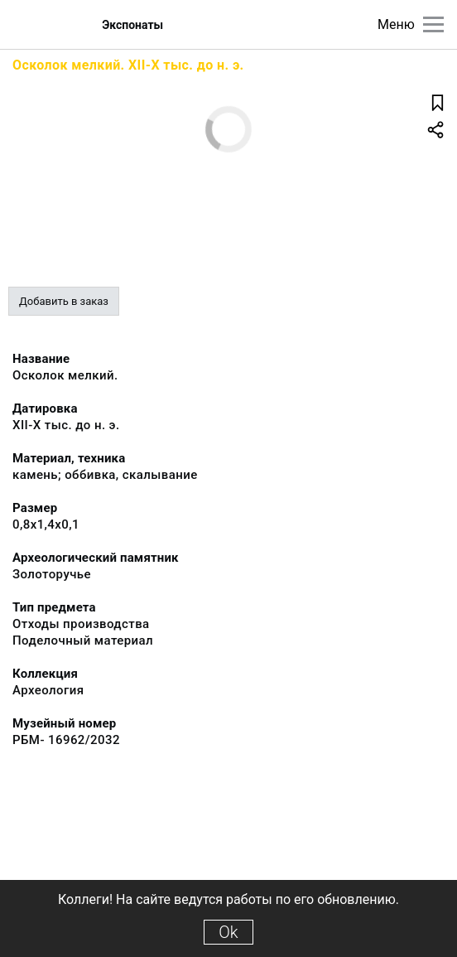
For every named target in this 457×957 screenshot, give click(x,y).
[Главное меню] (433, 24)
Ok (228, 932)
